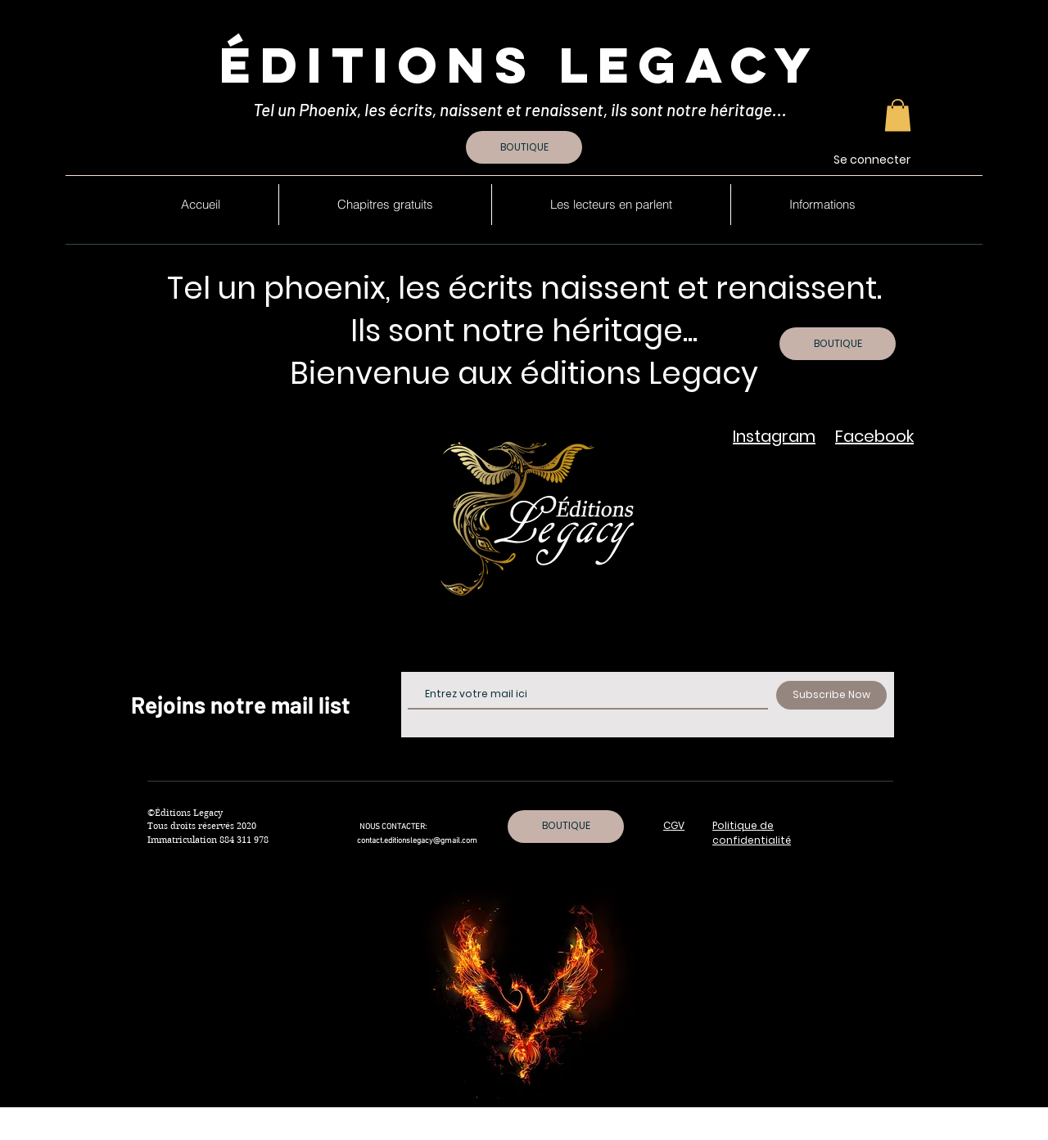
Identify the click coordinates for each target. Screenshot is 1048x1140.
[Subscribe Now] (831, 695)
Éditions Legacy (519, 65)
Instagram (774, 436)
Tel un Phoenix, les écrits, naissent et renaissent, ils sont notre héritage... (521, 109)
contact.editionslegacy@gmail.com (417, 841)
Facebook (874, 436)
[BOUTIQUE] (524, 147)
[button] (897, 115)
